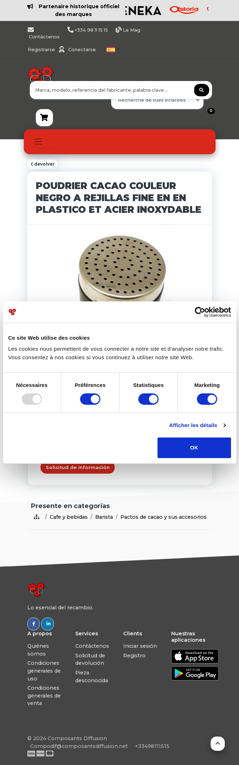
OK (194, 448)
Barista (104, 517)
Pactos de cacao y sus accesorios (163, 517)
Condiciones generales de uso (44, 671)
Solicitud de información (78, 467)
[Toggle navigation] (38, 141)
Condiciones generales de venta (44, 695)
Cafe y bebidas (69, 517)
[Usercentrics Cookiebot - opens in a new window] (200, 312)
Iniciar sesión (140, 646)
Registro (134, 655)
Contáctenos (92, 646)
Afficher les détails (193, 425)
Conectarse (82, 49)
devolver (43, 164)
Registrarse (42, 49)
